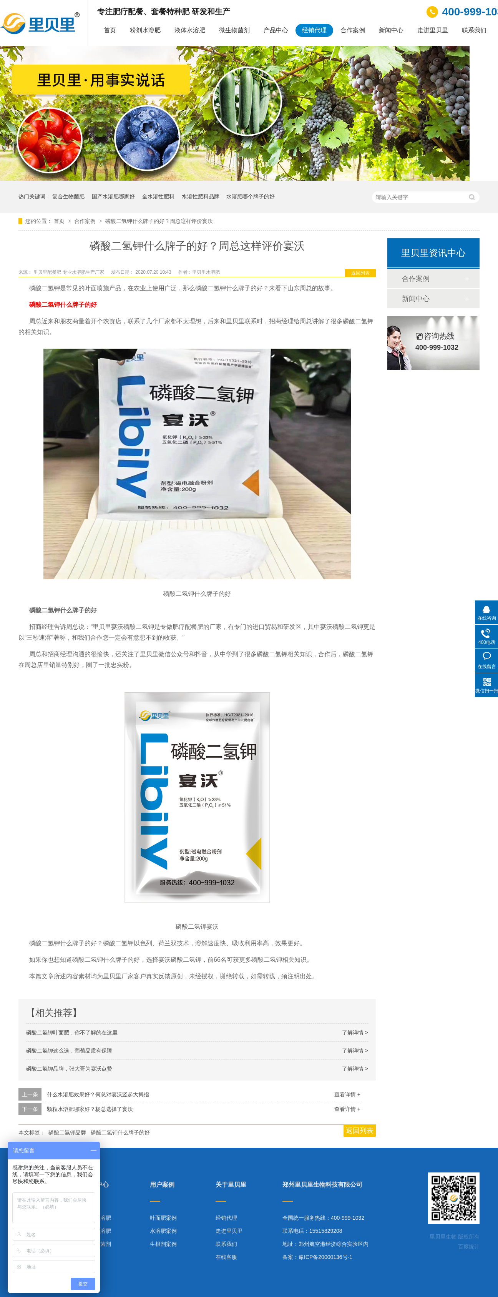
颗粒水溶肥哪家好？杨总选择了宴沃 (90, 1109)
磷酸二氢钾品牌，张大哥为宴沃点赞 (69, 1069)
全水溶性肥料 (158, 196)
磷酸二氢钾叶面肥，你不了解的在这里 (72, 1032)
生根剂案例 (163, 1244)
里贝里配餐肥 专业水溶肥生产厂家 (69, 272)
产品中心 (276, 30)
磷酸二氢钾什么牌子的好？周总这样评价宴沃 (159, 221)
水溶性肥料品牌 (200, 196)
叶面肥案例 (163, 1218)
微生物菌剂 (234, 30)
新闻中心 (391, 30)
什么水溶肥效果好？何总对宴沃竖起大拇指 (98, 1094)
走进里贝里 (432, 30)
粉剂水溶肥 (145, 30)
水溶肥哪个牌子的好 (250, 196)
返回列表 (360, 273)
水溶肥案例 (163, 1231)
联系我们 (474, 30)
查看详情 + (347, 1094)
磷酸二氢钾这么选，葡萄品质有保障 (69, 1051)
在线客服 (226, 1257)
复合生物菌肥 (68, 196)
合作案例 (352, 30)
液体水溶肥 (189, 30)
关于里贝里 (231, 1185)
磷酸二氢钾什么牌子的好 (63, 304)
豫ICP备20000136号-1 (325, 1257)
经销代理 (314, 30)
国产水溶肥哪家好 (113, 196)
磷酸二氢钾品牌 (67, 1132)
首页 (110, 30)
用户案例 (162, 1185)
